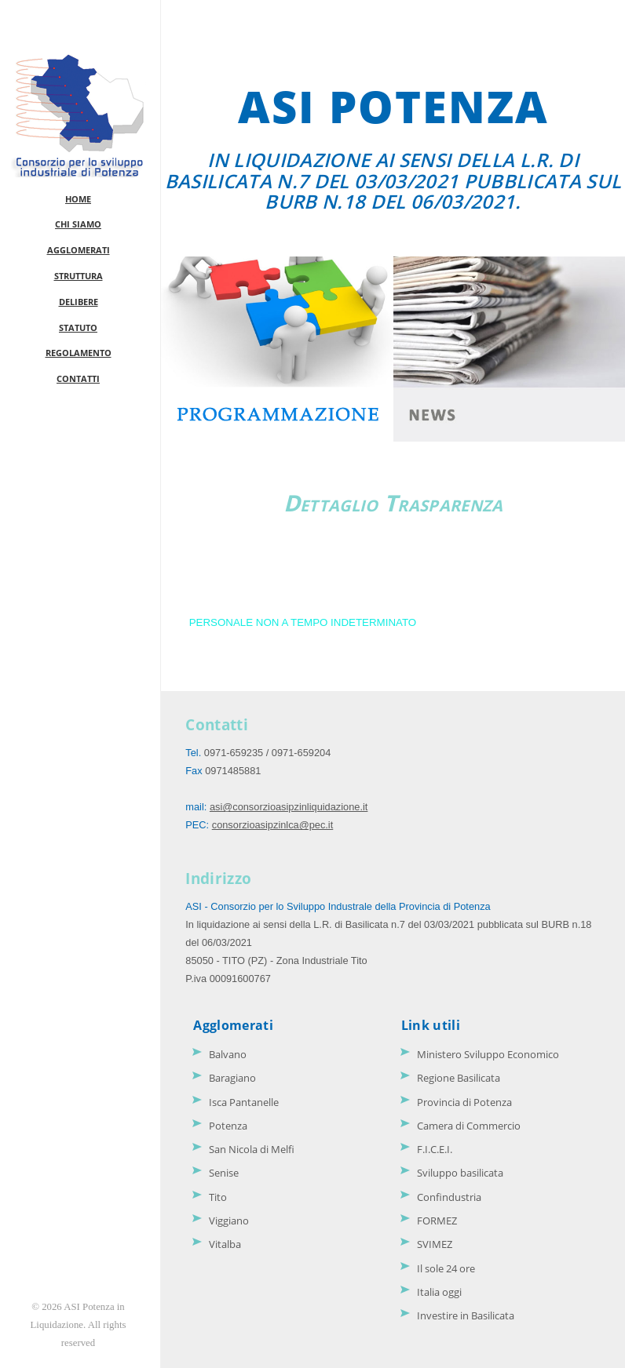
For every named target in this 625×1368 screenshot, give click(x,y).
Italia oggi (439, 1292)
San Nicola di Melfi (251, 1149)
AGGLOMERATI (78, 250)
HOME (78, 199)
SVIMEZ (434, 1244)
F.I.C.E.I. (434, 1149)
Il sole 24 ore (446, 1268)
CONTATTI (78, 378)
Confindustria (449, 1197)
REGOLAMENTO (78, 352)
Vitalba (225, 1244)
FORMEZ (437, 1220)
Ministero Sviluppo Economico (488, 1054)
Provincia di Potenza (464, 1102)
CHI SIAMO (78, 224)
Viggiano (229, 1220)
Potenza (228, 1126)
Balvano (228, 1054)
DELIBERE (78, 301)
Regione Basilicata (458, 1078)
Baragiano (232, 1078)
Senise (224, 1173)
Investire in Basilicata (465, 1315)
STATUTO (78, 327)
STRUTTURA (78, 276)
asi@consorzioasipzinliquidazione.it (289, 807)
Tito (218, 1197)
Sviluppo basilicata (460, 1173)
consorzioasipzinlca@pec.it (273, 825)
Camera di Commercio (469, 1126)
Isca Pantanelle (244, 1102)
